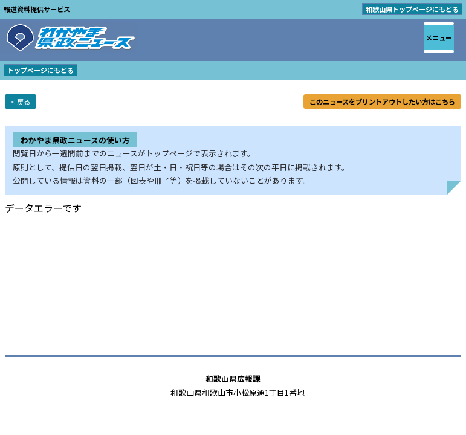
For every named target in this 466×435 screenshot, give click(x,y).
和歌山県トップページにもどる (412, 9)
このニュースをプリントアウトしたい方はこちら (382, 101)
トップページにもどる (40, 70)
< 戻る (20, 101)
